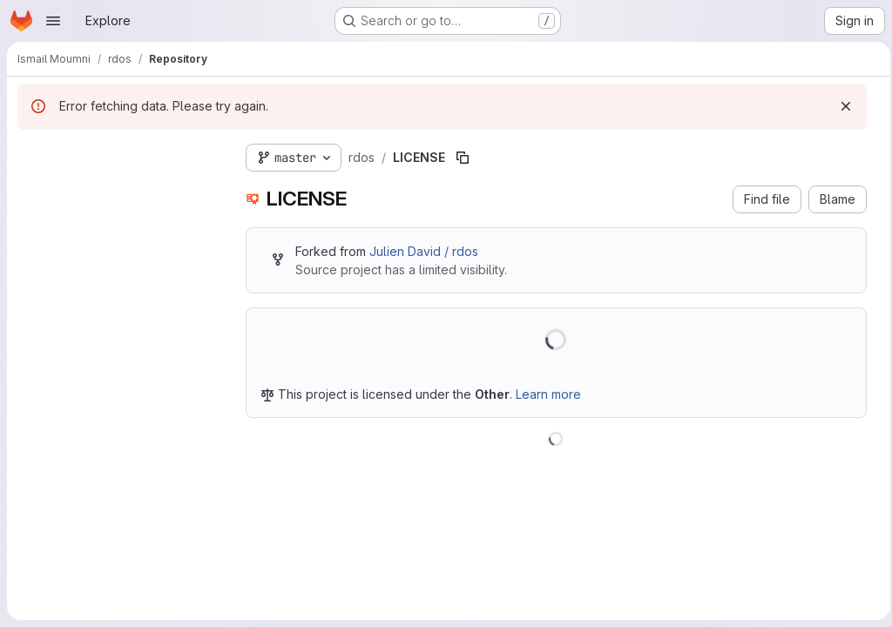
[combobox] (117, 188)
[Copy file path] (462, 158)
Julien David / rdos (423, 251)
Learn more (548, 394)
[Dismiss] (840, 106)
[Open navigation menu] (53, 21)
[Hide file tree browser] (31, 154)
